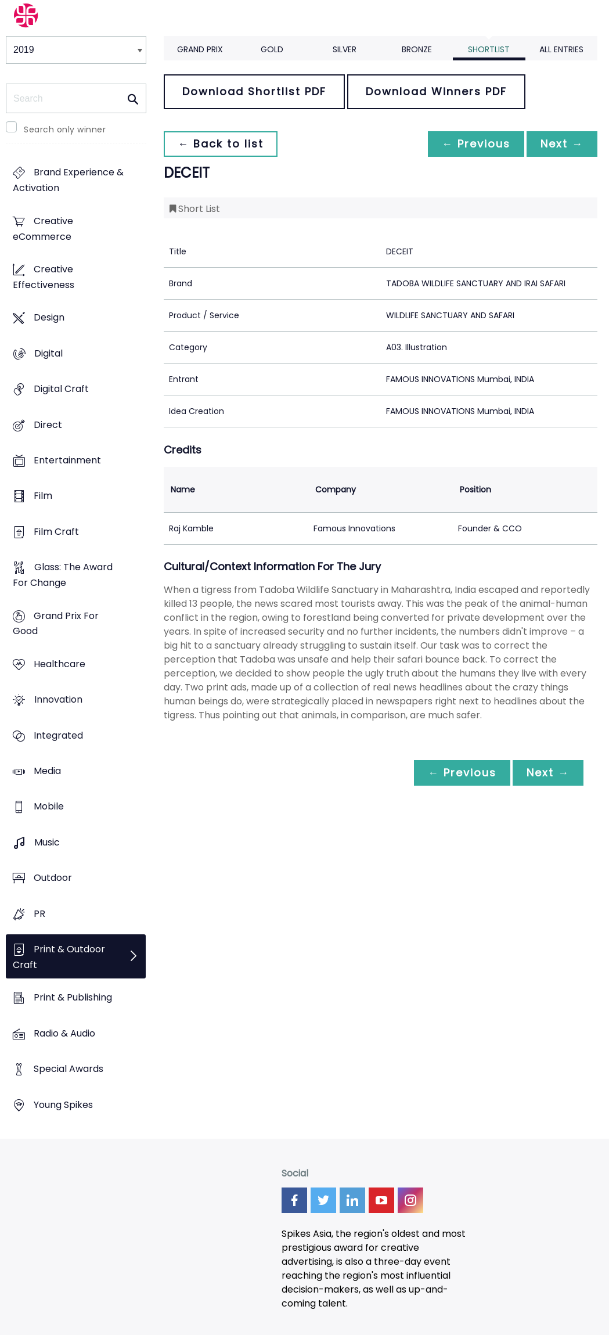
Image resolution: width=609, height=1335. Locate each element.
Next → (561, 143)
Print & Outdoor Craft (59, 956)
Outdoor (53, 878)
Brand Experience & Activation (68, 180)
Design (49, 318)
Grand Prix (200, 49)
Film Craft (56, 531)
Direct (48, 424)
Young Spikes (63, 1104)
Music (47, 842)
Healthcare (59, 664)
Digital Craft (61, 389)
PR (39, 913)
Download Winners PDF (436, 91)
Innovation (58, 700)
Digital (48, 353)
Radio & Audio (64, 1033)
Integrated (58, 735)
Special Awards (68, 1069)
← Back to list (221, 143)
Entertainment (67, 460)
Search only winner (65, 129)
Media (47, 771)
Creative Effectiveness (43, 277)
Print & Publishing (73, 998)
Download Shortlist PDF (254, 91)
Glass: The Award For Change (63, 575)
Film (43, 496)
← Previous (476, 143)
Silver (344, 49)
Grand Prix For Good (56, 623)
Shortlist (489, 49)
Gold (272, 49)
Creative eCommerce (43, 228)
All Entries (561, 49)
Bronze (417, 49)
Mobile (49, 807)
